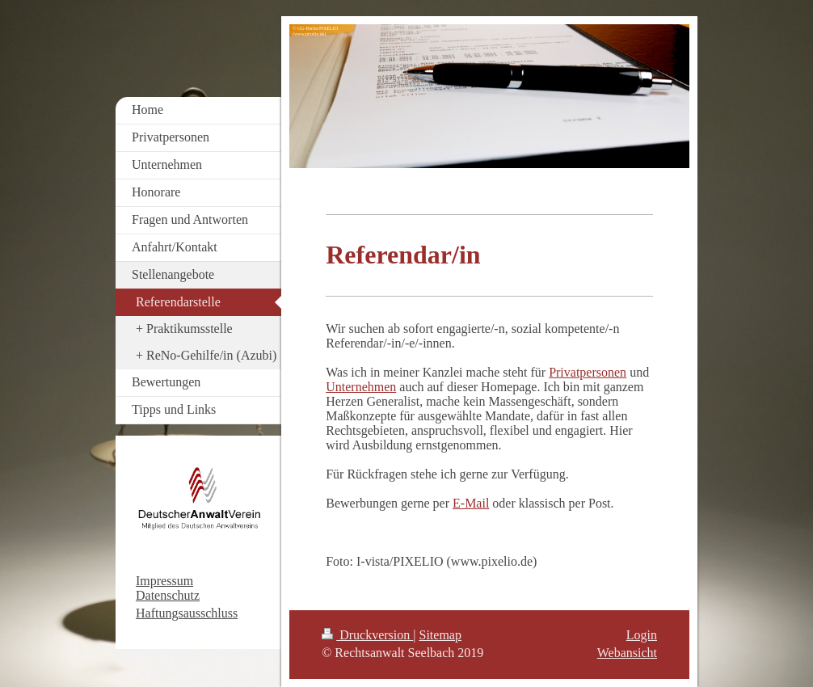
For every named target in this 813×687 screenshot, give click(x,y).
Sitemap (440, 635)
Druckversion (367, 635)
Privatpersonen (587, 372)
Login (641, 635)
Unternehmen (361, 387)
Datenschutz (168, 595)
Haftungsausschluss (187, 613)
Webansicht (627, 653)
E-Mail (471, 503)
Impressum (164, 581)
